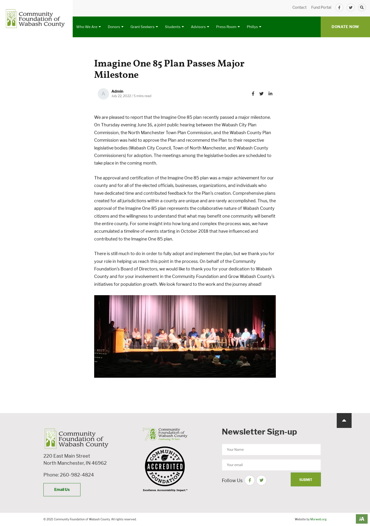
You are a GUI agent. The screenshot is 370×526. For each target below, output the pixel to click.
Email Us (62, 489)
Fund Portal (321, 7)
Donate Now (345, 27)
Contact (299, 7)
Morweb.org (318, 519)
